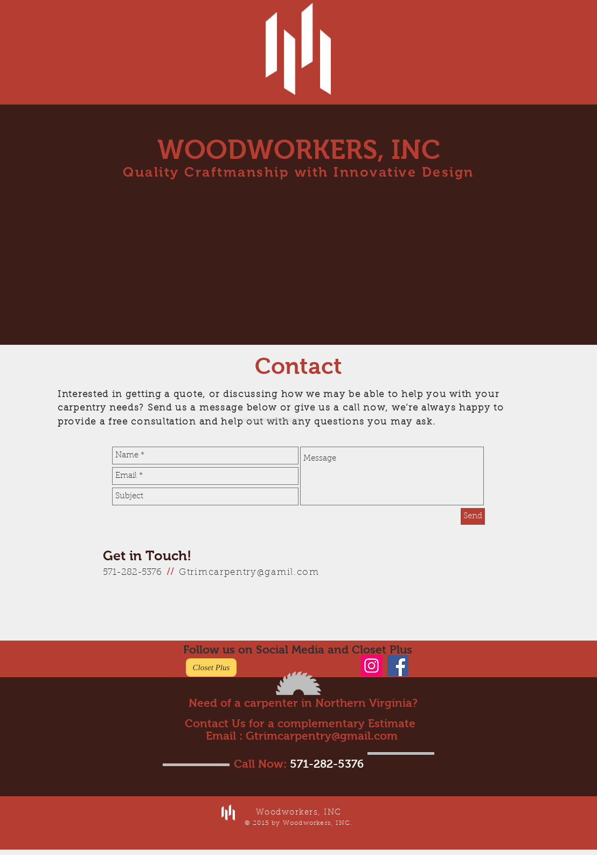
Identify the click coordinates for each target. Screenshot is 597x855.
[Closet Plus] (211, 667)
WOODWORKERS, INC (298, 149)
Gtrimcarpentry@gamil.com (249, 572)
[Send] (473, 516)
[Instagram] (371, 665)
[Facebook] (397, 665)
